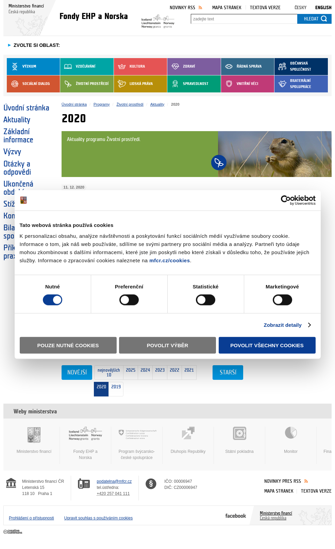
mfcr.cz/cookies (169, 260)
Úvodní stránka (26, 108)
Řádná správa (241, 66)
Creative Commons (13, 532)
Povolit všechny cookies (267, 345)
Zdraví (181, 66)
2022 (173, 373)
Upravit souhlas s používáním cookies (98, 518)
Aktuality (16, 120)
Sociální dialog (28, 84)
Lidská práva (133, 84)
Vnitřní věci (239, 84)
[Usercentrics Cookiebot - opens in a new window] (286, 200)
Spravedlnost (187, 84)
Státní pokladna (239, 440)
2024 (144, 373)
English (323, 7)
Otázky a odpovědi (17, 168)
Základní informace (18, 136)
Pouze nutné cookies (68, 345)
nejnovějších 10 (107, 373)
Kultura (129, 66)
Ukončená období (18, 188)
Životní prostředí (84, 84)
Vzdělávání (77, 66)
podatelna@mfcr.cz (114, 481)
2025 (129, 373)
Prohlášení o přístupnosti (31, 518)
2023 (159, 373)
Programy (102, 104)
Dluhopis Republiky (188, 440)
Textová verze (265, 7)
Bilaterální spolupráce (292, 84)
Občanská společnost (292, 66)
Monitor (290, 440)
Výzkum (21, 66)
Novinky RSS (182, 7)
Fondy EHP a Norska (85, 443)
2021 (188, 372)
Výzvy (12, 152)
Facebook (235, 515)
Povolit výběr (167, 345)
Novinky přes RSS (282, 481)
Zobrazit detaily (283, 325)
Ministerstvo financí (34, 440)
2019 (116, 385)
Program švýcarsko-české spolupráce (136, 443)
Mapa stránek (226, 7)
